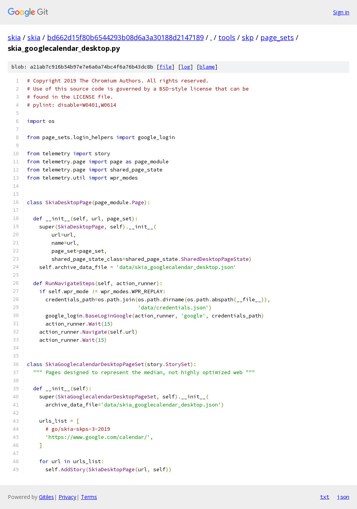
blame (207, 67)
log (185, 67)
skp (248, 37)
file (165, 67)
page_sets (277, 37)
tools (226, 37)
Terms (89, 497)
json (343, 496)
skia (14, 37)
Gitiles (46, 497)
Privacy (67, 497)
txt (324, 496)
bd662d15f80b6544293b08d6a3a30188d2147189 (125, 37)
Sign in (341, 12)
